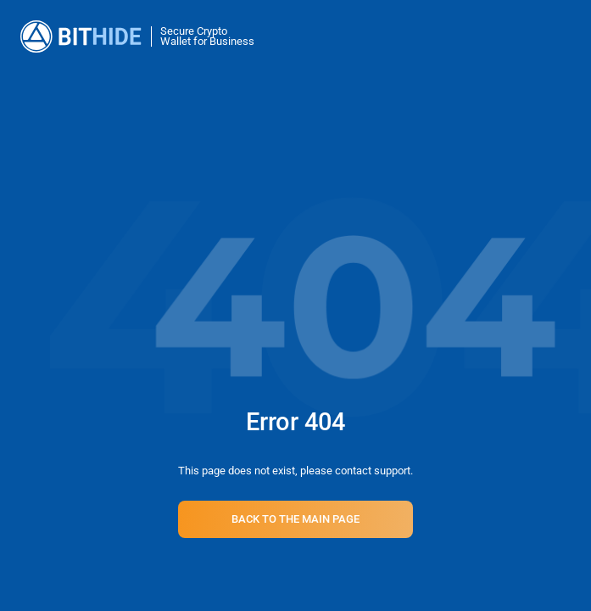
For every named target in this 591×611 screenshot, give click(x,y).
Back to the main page (295, 519)
